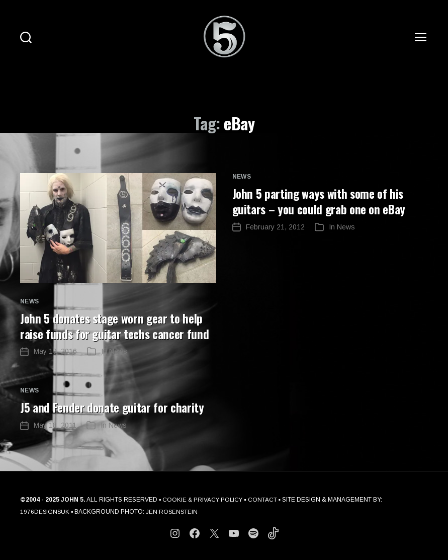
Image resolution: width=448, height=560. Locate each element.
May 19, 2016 (55, 351)
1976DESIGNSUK (45, 510)
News (29, 301)
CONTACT (264, 498)
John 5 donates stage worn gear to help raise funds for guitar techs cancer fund (118, 325)
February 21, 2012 (275, 226)
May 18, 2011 (55, 424)
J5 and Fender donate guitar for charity (114, 406)
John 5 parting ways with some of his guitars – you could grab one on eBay (322, 200)
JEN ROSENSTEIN (173, 510)
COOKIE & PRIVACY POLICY (203, 498)
